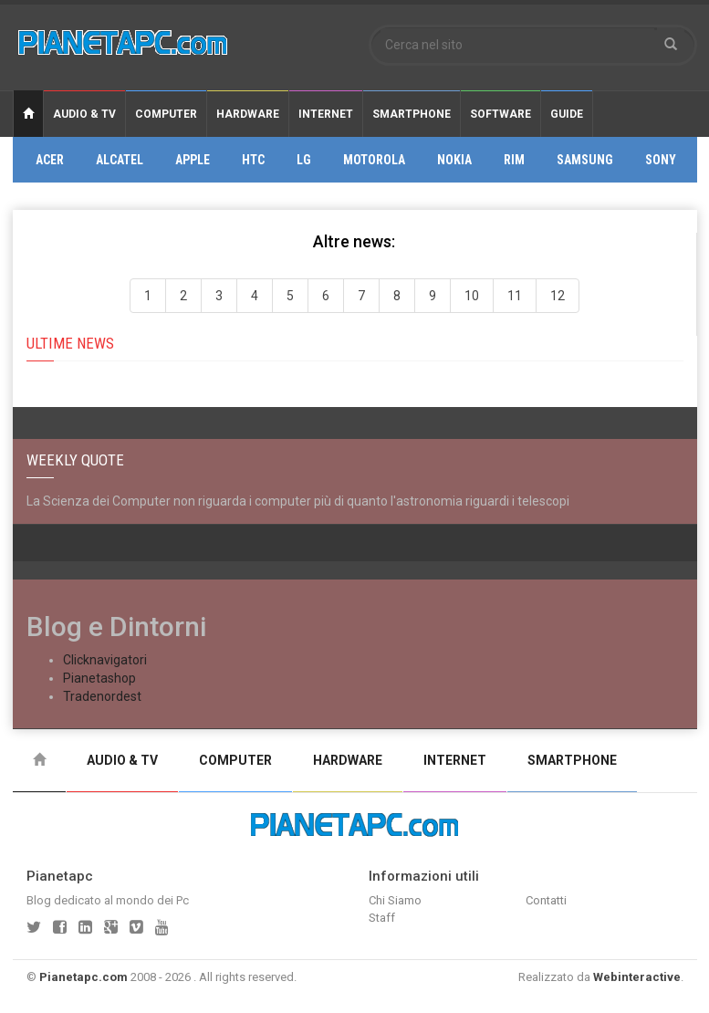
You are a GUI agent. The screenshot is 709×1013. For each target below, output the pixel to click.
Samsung (585, 159)
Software (500, 114)
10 (471, 295)
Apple (192, 159)
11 (514, 295)
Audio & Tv (84, 114)
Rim (514, 159)
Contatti (546, 900)
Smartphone (411, 114)
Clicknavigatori (105, 660)
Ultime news (70, 343)
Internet (325, 114)
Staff (382, 917)
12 (557, 295)
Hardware (247, 114)
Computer (166, 114)
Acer (50, 159)
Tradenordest (102, 696)
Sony (660, 159)
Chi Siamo (395, 900)
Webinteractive (637, 977)
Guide (566, 114)
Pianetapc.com (83, 977)
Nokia (454, 159)
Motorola (374, 159)
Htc (253, 159)
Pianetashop (99, 678)
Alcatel (119, 159)
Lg (304, 159)
